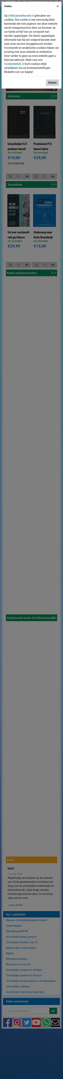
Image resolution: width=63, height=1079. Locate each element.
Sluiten (52, 82)
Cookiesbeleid (12, 63)
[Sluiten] (57, 6)
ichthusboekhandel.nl (21, 15)
